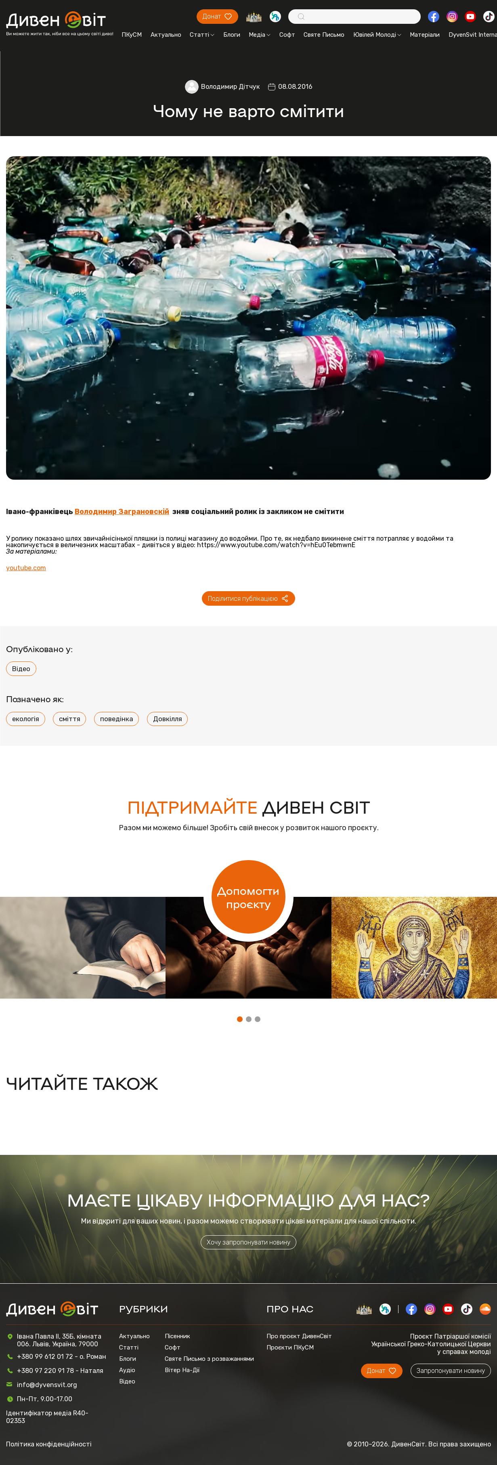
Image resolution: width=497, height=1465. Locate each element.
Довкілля (167, 719)
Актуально (166, 34)
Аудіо (127, 1370)
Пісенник (177, 1336)
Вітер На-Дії (182, 1370)
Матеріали (425, 34)
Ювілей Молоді (377, 34)
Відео (21, 669)
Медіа (260, 34)
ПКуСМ (132, 34)
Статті (202, 34)
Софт (287, 34)
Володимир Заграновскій (122, 511)
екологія (25, 719)
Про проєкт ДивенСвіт (299, 1336)
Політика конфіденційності (49, 1444)
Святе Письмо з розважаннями (209, 1358)
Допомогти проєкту (248, 897)
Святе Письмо (324, 34)
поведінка (116, 719)
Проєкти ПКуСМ (290, 1347)
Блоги (231, 34)
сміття (69, 719)
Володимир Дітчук (230, 86)
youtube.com (26, 568)
